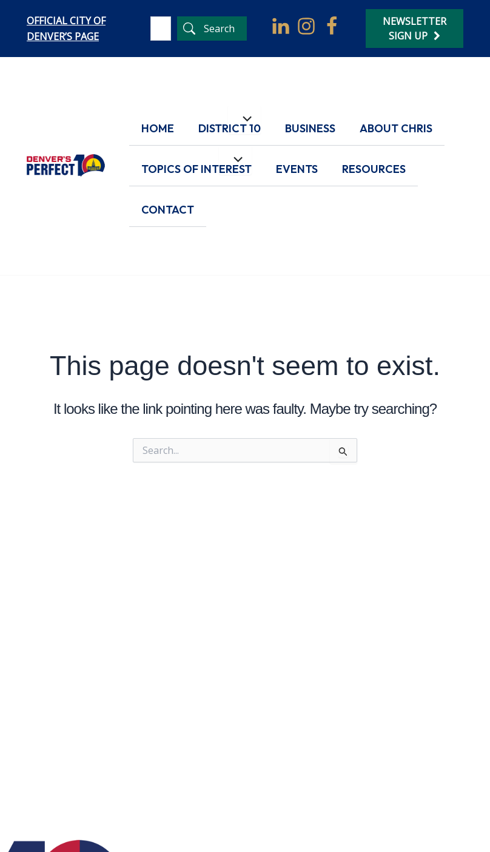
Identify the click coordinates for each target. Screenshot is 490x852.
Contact (167, 210)
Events (297, 169)
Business (310, 128)
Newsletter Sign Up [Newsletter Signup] (414, 28)
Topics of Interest (196, 169)
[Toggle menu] (244, 119)
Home (157, 128)
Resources (374, 169)
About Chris (396, 128)
